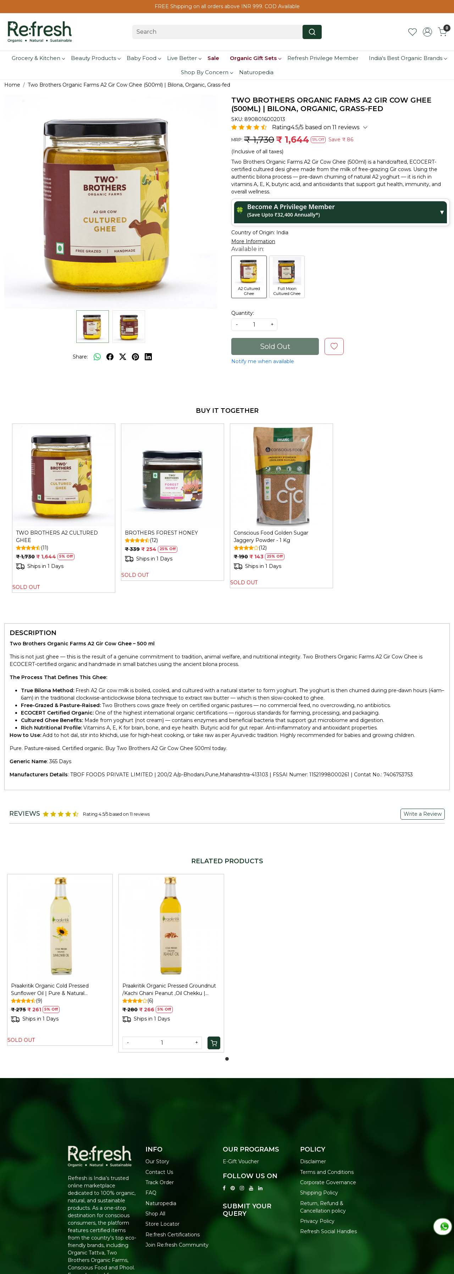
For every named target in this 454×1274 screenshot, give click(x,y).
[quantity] (254, 324)
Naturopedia (256, 72)
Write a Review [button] (423, 814)
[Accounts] (427, 32)
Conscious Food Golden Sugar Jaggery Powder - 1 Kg (271, 536)
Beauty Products (95, 58)
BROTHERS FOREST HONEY (161, 533)
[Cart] (213, 1043)
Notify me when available (262, 361)
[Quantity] (162, 1043)
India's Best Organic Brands (408, 58)
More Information (253, 241)
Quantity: (242, 313)
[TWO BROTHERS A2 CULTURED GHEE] (63, 475)
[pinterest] (135, 357)
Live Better (184, 58)
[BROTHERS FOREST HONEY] (172, 475)
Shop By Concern (207, 72)
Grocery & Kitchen (38, 58)
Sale (213, 58)
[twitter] (122, 357)
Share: (80, 357)
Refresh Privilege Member (322, 58)
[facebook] (110, 357)
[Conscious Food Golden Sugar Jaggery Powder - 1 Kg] (281, 475)
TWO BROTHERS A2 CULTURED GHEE (57, 536)
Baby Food (144, 58)
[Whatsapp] (97, 357)
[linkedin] (148, 357)
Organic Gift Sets (255, 58)
